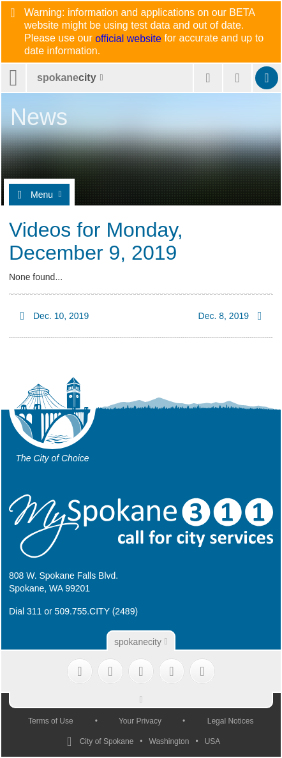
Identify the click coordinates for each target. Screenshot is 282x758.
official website (128, 39)
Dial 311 (25, 611)
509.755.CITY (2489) (96, 611)
